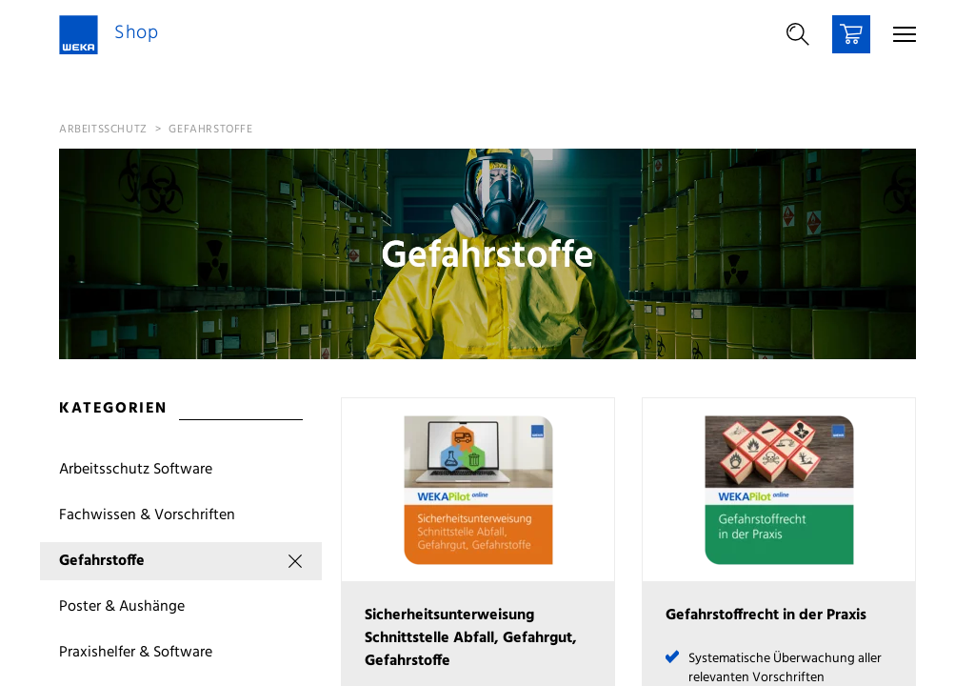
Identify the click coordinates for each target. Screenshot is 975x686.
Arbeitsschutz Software (135, 469)
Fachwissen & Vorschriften (147, 515)
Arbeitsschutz (103, 129)
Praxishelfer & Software (135, 652)
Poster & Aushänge (122, 606)
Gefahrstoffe (210, 129)
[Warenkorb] (851, 34)
